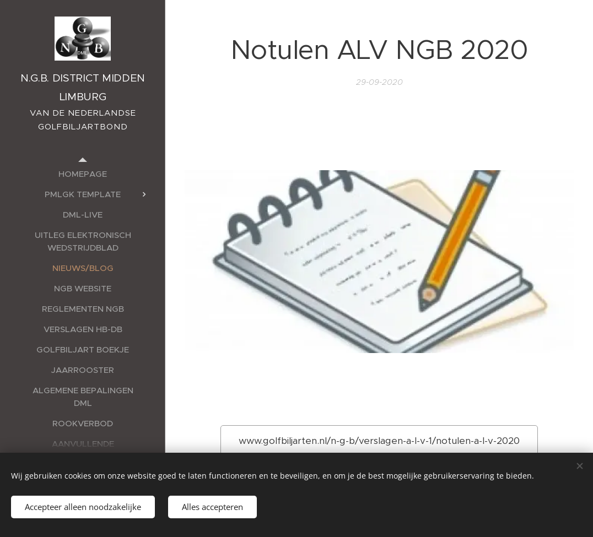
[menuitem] (82, 173)
